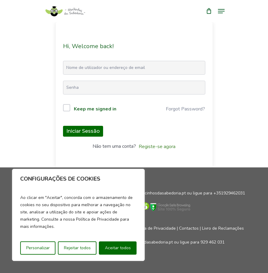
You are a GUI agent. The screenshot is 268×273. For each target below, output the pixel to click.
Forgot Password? (185, 109)
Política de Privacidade (154, 228)
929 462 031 (212, 242)
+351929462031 (229, 193)
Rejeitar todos (77, 248)
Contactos (189, 228)
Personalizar (38, 248)
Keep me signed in (95, 109)
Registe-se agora (157, 146)
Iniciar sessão (83, 131)
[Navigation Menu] (221, 11)
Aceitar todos (118, 248)
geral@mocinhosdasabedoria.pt (155, 193)
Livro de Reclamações (223, 228)
